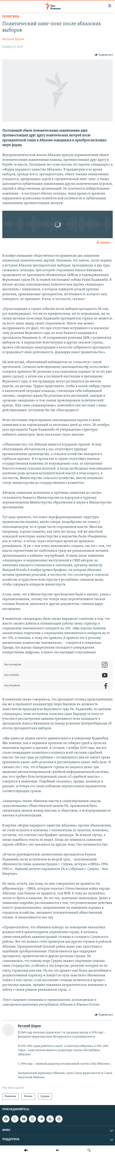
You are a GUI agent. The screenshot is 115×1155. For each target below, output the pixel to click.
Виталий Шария (13, 39)
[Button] (104, 55)
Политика (10, 16)
